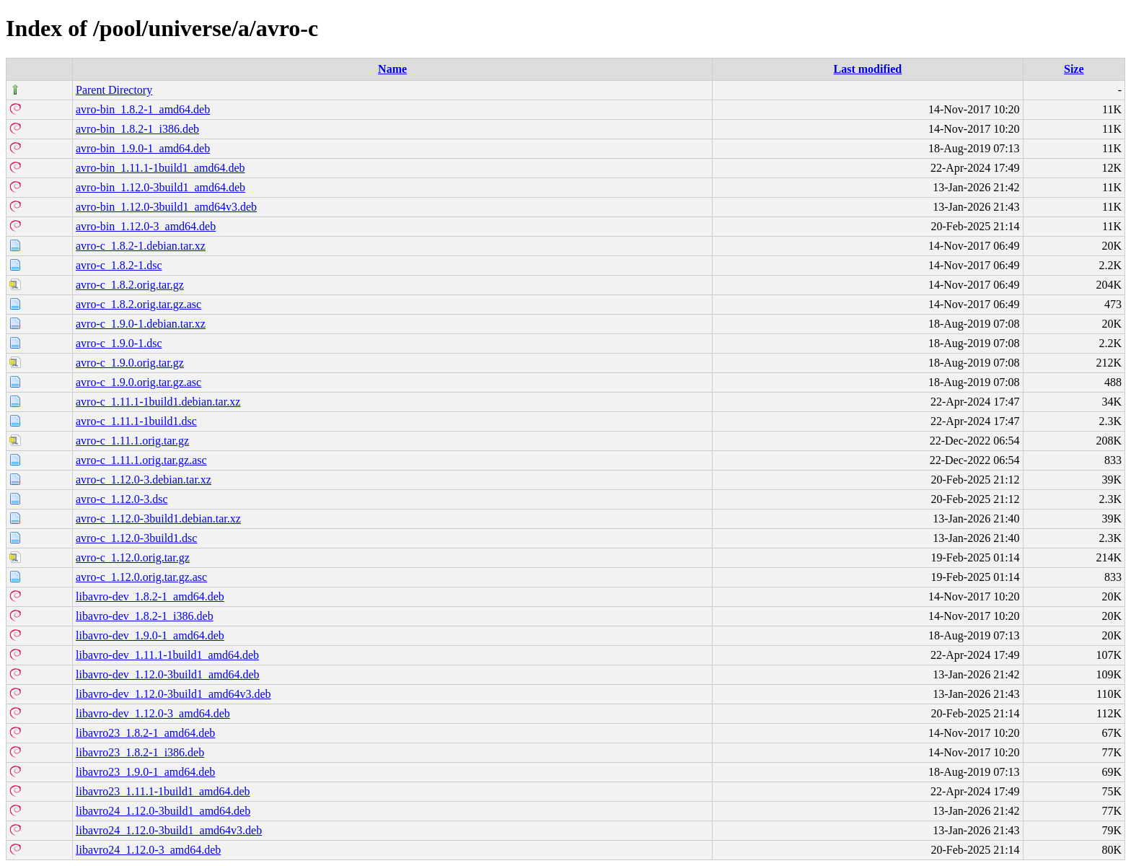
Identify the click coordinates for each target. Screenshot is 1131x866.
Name (392, 69)
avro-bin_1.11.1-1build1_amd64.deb (160, 168)
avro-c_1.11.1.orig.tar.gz (132, 440)
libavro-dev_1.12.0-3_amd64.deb (153, 713)
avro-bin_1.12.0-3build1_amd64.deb (160, 187)
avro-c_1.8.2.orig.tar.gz (130, 285)
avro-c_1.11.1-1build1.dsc (136, 421)
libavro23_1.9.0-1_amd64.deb (145, 772)
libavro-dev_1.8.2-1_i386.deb (145, 616)
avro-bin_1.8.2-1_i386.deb (137, 129)
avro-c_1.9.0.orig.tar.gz (130, 363)
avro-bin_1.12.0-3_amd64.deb (146, 226)
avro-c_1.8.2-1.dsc (119, 265)
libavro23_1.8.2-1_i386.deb (140, 752)
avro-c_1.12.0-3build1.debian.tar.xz (158, 518)
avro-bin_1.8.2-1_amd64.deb (143, 109)
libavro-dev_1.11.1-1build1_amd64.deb (167, 655)
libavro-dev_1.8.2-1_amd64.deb (150, 596)
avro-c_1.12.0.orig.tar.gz (133, 557)
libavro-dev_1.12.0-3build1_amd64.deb (168, 674)
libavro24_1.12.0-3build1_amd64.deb (163, 811)
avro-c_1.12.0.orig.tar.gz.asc (141, 577)
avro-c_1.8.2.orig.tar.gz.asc (138, 304)
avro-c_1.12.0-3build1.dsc (136, 538)
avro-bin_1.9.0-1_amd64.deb (143, 148)
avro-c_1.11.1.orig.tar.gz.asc (141, 460)
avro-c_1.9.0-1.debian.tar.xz (141, 324)
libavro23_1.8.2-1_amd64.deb (145, 733)
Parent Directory (114, 90)
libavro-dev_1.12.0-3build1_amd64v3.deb (173, 694)
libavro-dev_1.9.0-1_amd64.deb (150, 635)
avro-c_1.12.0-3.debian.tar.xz (143, 479)
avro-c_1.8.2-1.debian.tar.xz (141, 246)
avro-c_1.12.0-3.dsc (122, 499)
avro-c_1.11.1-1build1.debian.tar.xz (158, 401)
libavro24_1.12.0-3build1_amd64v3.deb (169, 830)
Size (1074, 69)
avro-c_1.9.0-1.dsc (119, 343)
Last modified (868, 69)
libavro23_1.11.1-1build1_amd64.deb (163, 791)
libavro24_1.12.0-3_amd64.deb (148, 850)
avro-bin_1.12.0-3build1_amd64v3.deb (166, 207)
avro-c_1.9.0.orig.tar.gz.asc (138, 382)
